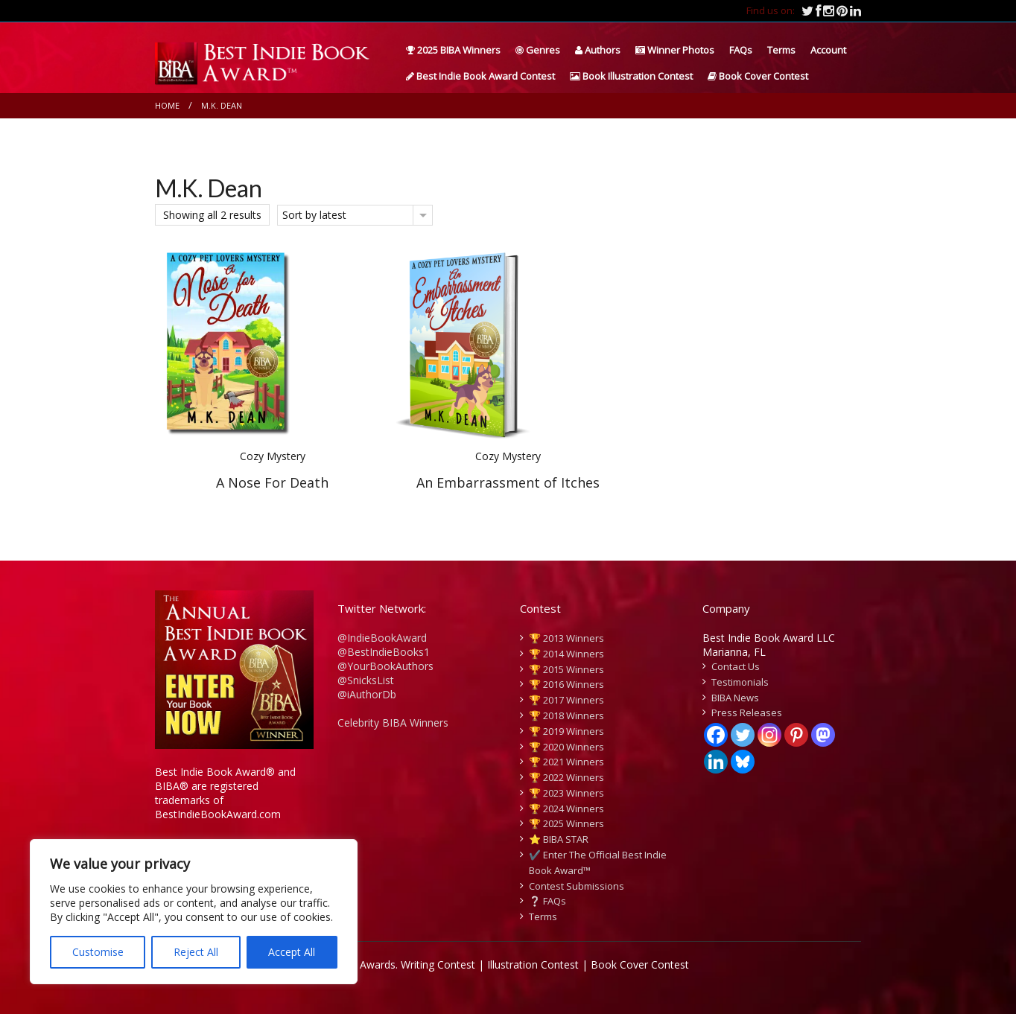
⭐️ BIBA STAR (558, 839)
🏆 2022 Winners (566, 777)
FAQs (740, 50)
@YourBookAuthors (385, 666)
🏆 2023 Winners (566, 793)
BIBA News (735, 697)
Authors (597, 50)
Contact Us (735, 666)
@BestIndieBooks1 (383, 652)
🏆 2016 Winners (566, 684)
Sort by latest (314, 215)
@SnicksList (365, 680)
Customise (98, 952)
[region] (194, 911)
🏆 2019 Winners (566, 731)
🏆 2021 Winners (566, 761)
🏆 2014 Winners (566, 653)
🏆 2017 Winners (566, 700)
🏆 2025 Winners (566, 823)
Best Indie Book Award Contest (480, 76)
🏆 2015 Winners (566, 669)
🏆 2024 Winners (566, 808)
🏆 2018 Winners (566, 715)
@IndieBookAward (382, 638)
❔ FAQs (547, 901)
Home (167, 105)
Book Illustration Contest (631, 76)
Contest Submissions (576, 886)
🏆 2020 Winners (566, 746)
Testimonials (740, 682)
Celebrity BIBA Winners (392, 722)
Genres (537, 50)
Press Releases (746, 712)
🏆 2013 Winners (566, 638)
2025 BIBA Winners (453, 50)
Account (828, 50)
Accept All (291, 952)
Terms (781, 50)
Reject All (196, 952)
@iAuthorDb (366, 694)
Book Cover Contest (758, 76)
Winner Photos (674, 50)
